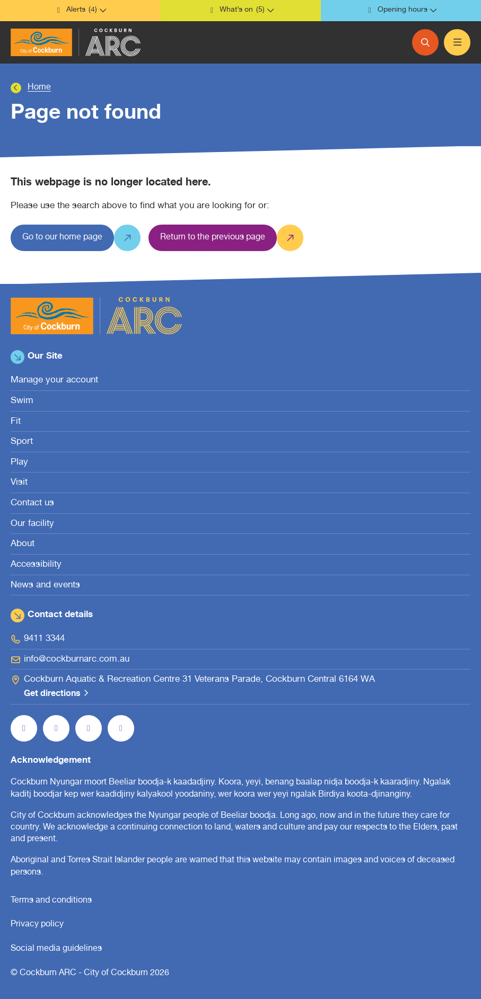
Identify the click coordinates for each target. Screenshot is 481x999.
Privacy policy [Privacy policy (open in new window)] (37, 925)
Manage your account (54, 380)
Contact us (32, 503)
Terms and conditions (51, 901)
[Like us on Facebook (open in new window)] (24, 728)
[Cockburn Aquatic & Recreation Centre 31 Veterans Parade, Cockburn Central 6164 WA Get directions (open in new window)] (240, 687)
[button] (80, 10)
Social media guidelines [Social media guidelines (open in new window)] (56, 949)
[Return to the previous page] (212, 238)
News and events (45, 585)
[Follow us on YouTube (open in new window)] (88, 728)
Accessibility (36, 564)
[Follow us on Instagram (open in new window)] (56, 728)
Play (19, 462)
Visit (19, 482)
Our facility (32, 524)
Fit (16, 421)
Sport (22, 442)
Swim (22, 401)
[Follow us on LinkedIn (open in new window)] (121, 728)
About (22, 544)
